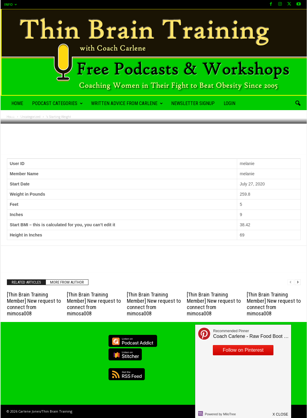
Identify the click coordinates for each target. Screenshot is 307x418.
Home (17, 103)
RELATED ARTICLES (26, 282)
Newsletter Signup (193, 103)
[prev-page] (291, 282)
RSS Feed (127, 374)
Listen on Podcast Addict (133, 341)
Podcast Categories (57, 103)
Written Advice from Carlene (127, 103)
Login (229, 103)
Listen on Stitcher (125, 354)
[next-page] (298, 282)
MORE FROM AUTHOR (67, 282)
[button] (297, 103)
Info (10, 4)
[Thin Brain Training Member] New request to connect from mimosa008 (34, 304)
